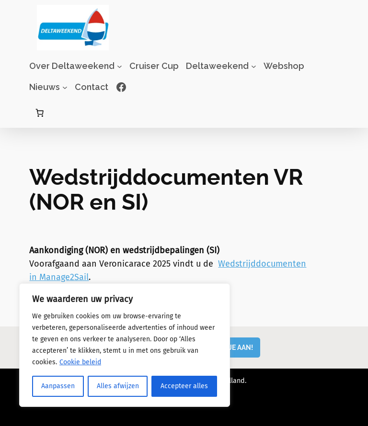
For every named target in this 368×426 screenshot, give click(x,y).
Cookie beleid (80, 362)
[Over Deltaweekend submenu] (119, 66)
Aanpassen (58, 386)
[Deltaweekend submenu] (253, 66)
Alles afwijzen (118, 386)
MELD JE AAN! (231, 347)
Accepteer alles (184, 386)
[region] (124, 345)
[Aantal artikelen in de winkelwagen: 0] (39, 113)
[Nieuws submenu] (65, 87)
